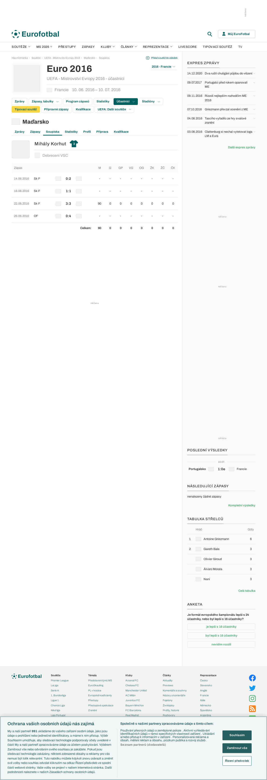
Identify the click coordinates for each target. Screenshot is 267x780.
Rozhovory (169, 715)
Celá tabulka (246, 590)
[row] (95, 179)
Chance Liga (58, 705)
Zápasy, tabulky (45, 101)
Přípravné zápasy (56, 109)
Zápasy (88, 47)
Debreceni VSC (51, 155)
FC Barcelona (133, 710)
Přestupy (67, 47)
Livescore (187, 47)
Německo (205, 705)
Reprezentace (157, 47)
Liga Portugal (58, 715)
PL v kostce (94, 690)
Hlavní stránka (20, 57)
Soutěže (21, 47)
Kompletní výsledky (241, 505)
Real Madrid (132, 715)
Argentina (205, 715)
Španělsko (206, 710)
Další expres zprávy (241, 147)
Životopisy (168, 705)
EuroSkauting (95, 685)
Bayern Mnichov (134, 705)
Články (167, 675)
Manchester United (136, 690)
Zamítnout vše (237, 748)
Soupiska (104, 57)
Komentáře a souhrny (175, 690)
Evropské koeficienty (100, 695)
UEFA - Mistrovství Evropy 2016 (62, 57)
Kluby (108, 47)
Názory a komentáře (174, 695)
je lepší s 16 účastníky (221, 626)
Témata (92, 675)
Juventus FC (132, 700)
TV (240, 47)
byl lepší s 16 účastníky (221, 635)
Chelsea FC (132, 685)
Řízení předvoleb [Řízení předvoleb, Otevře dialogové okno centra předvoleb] (237, 760)
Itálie (202, 700)
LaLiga (54, 685)
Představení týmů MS (100, 680)
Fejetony (168, 700)
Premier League (60, 680)
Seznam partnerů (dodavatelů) (143, 744)
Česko (204, 680)
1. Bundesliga (58, 695)
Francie (204, 695)
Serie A (55, 690)
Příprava (102, 131)
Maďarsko (89, 57)
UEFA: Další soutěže (114, 109)
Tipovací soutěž (217, 47)
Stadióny (151, 101)
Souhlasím (237, 735)
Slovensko (206, 685)
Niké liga (55, 710)
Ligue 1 (55, 700)
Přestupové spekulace (100, 705)
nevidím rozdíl (221, 644)
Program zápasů (77, 101)
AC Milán (130, 695)
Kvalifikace (83, 109)
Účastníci (126, 101)
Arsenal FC (131, 680)
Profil (87, 131)
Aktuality (168, 680)
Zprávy (19, 101)
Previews (168, 685)
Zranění (92, 710)
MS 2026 (44, 47)
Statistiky (103, 101)
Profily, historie (171, 710)
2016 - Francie (163, 66)
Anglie (203, 690)
